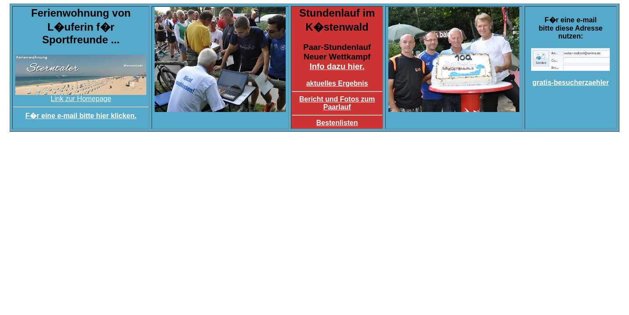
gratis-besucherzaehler (570, 82)
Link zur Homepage (80, 95)
